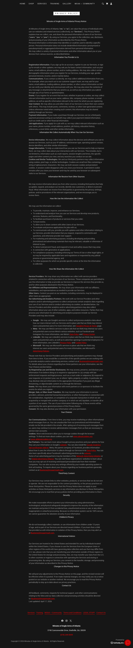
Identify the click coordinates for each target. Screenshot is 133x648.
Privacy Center (89, 334)
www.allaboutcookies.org (41, 439)
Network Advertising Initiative (88, 456)
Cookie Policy (80, 343)
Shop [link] (31, 4)
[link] (107, 4)
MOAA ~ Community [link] (85, 4)
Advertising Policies (41, 351)
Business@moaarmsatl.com (91, 361)
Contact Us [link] (101, 613)
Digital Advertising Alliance (43, 459)
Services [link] (42, 4)
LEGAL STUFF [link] (89, 613)
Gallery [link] (67, 4)
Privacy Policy (65, 343)
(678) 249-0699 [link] (66, 635)
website (63, 445)
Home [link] (22, 4)
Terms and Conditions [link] (72, 613)
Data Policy (74, 334)
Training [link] (54, 4)
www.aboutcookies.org (82, 436)
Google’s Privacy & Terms (86, 326)
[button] (111, 4)
